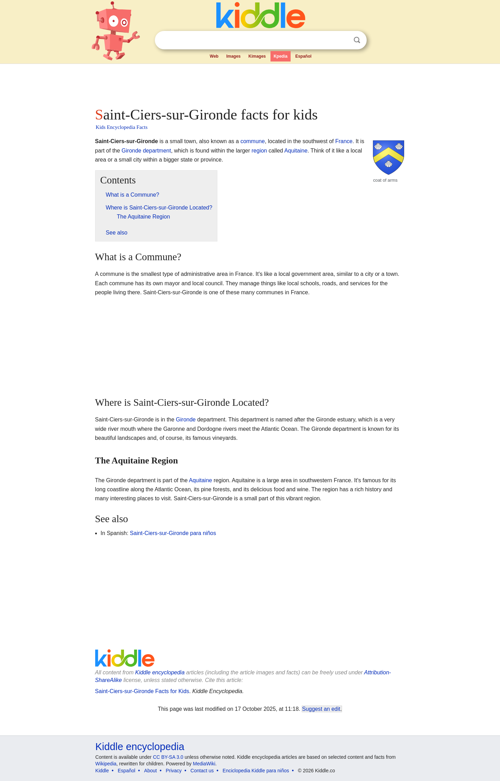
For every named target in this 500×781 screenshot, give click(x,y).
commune (252, 141)
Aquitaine (296, 151)
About (150, 770)
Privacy (174, 770)
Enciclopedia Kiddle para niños (256, 770)
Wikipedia (106, 763)
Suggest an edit (321, 709)
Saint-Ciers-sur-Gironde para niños (173, 533)
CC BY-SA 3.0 (168, 757)
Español (303, 56)
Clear (343, 40)
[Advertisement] (249, 83)
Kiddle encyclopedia (159, 672)
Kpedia (281, 56)
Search (357, 40)
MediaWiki (204, 763)
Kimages (257, 56)
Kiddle (102, 770)
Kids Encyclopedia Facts (122, 127)
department (157, 151)
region (259, 151)
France (343, 141)
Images (233, 56)
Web (214, 56)
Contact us (202, 770)
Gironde (131, 151)
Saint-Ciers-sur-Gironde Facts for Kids (142, 691)
